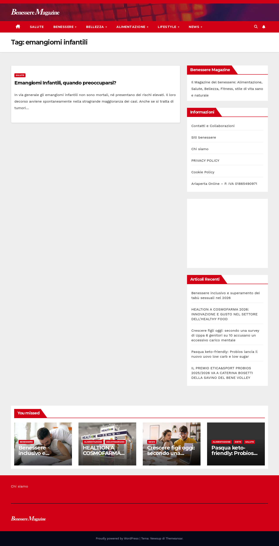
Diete (238, 442)
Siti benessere (203, 137)
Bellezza (95, 27)
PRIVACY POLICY (205, 160)
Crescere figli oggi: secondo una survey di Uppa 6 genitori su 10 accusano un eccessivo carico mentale (225, 335)
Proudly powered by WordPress (118, 538)
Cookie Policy (202, 172)
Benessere (64, 27)
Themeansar (174, 538)
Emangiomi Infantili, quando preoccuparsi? (65, 83)
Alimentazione (131, 27)
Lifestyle (167, 27)
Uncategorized (115, 442)
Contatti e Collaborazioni (213, 126)
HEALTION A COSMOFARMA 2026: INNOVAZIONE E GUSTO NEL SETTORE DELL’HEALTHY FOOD (224, 314)
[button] (256, 27)
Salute (37, 27)
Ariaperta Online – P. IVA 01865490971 (224, 184)
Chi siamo (200, 149)
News (194, 27)
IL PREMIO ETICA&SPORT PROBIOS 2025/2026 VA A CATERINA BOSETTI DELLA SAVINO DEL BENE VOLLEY (222, 373)
